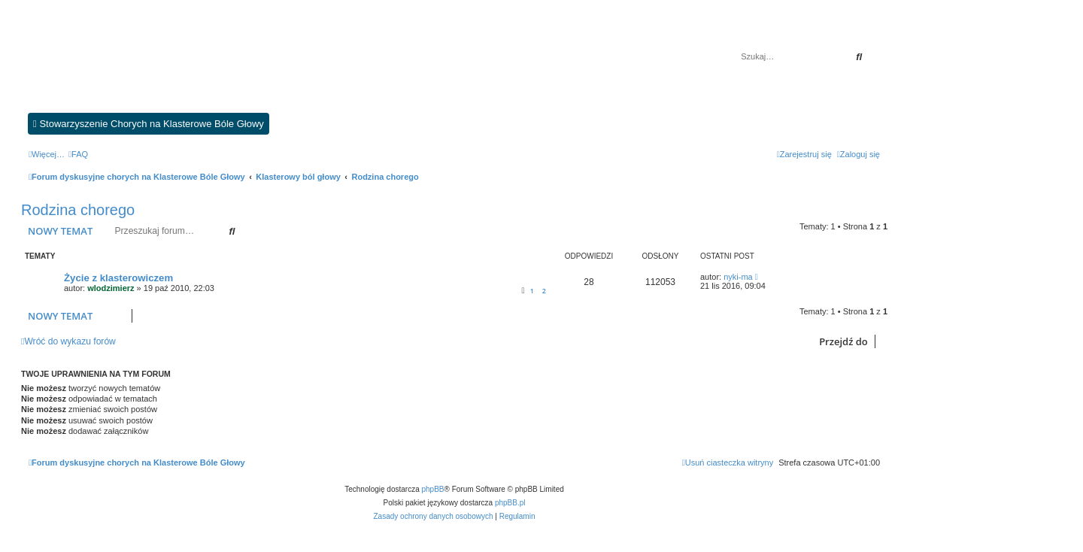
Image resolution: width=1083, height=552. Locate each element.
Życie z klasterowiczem (118, 278)
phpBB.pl (510, 503)
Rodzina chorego (78, 210)
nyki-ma (738, 276)
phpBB (433, 489)
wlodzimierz (110, 288)
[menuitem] (78, 154)
